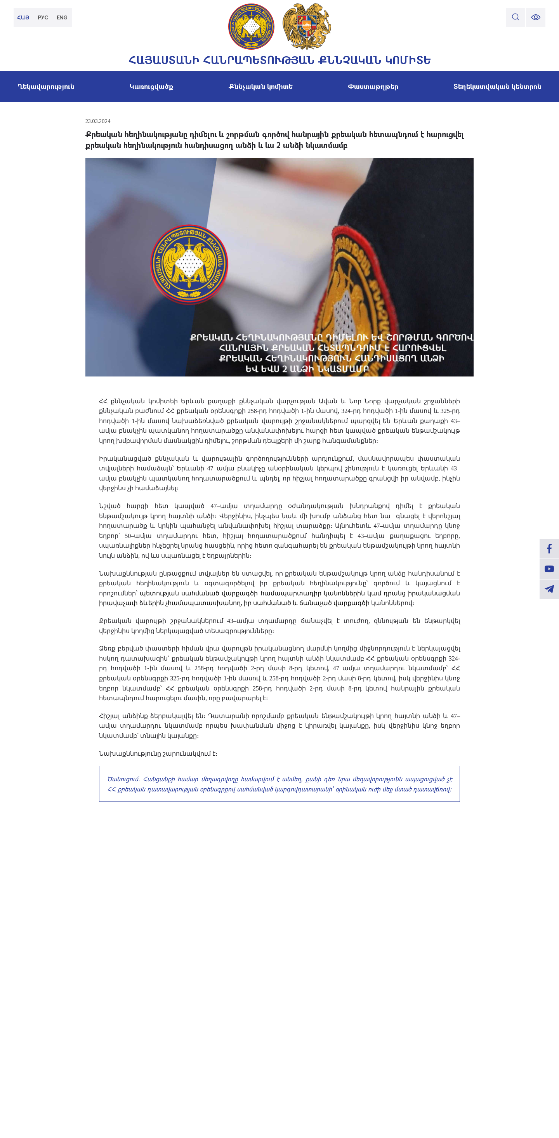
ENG (62, 17)
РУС (43, 17)
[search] (515, 17)
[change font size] (535, 17)
